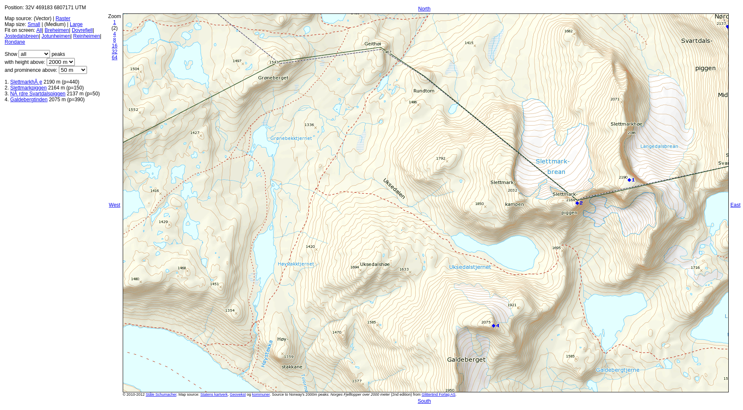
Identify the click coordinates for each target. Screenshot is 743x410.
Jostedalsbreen (22, 36)
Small (34, 24)
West (114, 205)
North (424, 9)
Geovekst (238, 394)
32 (114, 52)
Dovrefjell (82, 30)
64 (114, 57)
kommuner (261, 394)
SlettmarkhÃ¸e (26, 82)
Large (76, 24)
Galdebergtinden (28, 99)
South (424, 401)
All (39, 30)
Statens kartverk (214, 394)
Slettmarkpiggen (28, 88)
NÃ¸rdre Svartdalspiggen (37, 94)
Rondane (15, 42)
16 (114, 46)
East (735, 205)
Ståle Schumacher (161, 394)
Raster (62, 18)
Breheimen (57, 30)
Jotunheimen (56, 36)
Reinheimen (86, 36)
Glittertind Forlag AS (439, 394)
